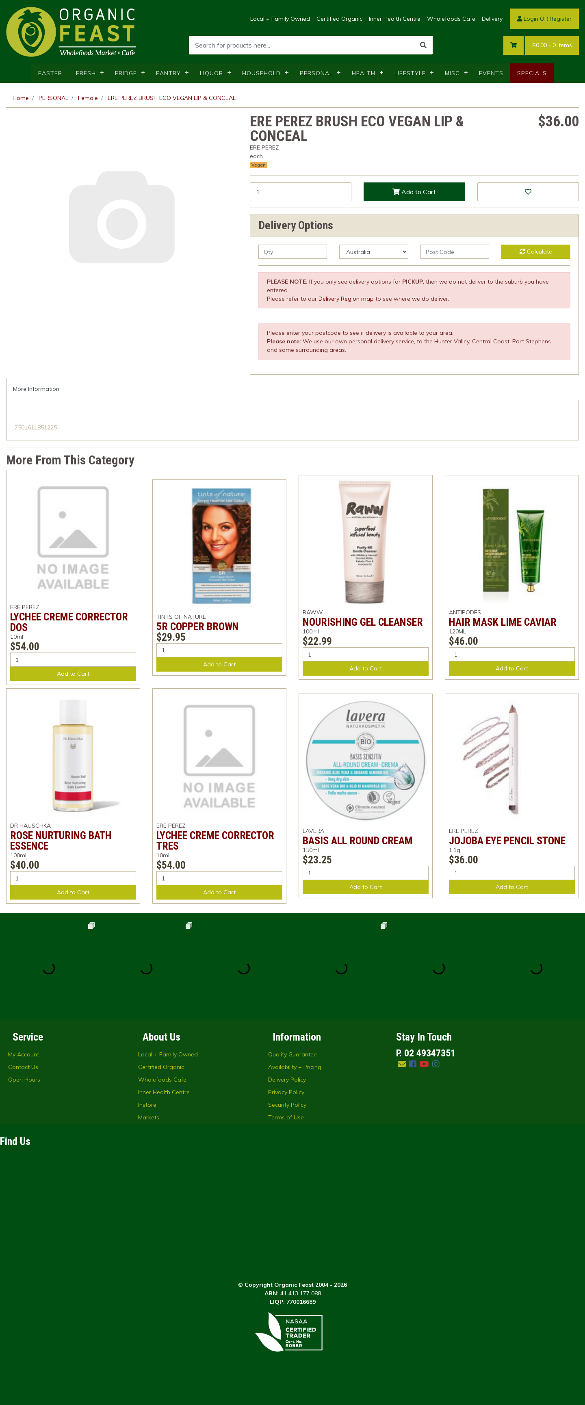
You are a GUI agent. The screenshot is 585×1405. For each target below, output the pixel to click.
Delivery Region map (346, 298)
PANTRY (168, 73)
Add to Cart (414, 192)
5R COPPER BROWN (197, 626)
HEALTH (363, 73)
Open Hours (24, 1079)
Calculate (536, 251)
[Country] (373, 252)
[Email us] (402, 1064)
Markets (148, 1117)
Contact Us (23, 1067)
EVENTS (491, 73)
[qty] (292, 252)
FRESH (86, 73)
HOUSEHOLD (261, 73)
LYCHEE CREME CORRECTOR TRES (215, 840)
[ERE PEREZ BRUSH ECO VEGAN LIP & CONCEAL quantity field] (300, 191)
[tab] (36, 389)
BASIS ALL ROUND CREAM (358, 841)
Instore (147, 1104)
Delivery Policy (287, 1079)
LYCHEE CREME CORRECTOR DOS (69, 622)
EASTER (50, 73)
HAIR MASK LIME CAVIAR (503, 622)
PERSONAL (316, 73)
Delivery (492, 18)
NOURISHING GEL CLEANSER (363, 622)
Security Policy (287, 1104)
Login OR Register (544, 18)
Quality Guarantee (292, 1054)
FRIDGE (126, 73)
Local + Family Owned (280, 18)
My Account (23, 1054)
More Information (36, 388)
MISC (452, 73)
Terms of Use (286, 1117)
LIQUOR (211, 73)
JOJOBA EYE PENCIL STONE (507, 841)
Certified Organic (339, 18)
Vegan (258, 165)
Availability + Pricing (294, 1067)
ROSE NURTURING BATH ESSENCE (61, 840)
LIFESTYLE (410, 73)
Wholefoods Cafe (451, 18)
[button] (528, 191)
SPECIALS (532, 73)
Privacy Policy (286, 1092)
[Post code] (454, 252)
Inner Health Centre (394, 18)
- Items (552, 45)
